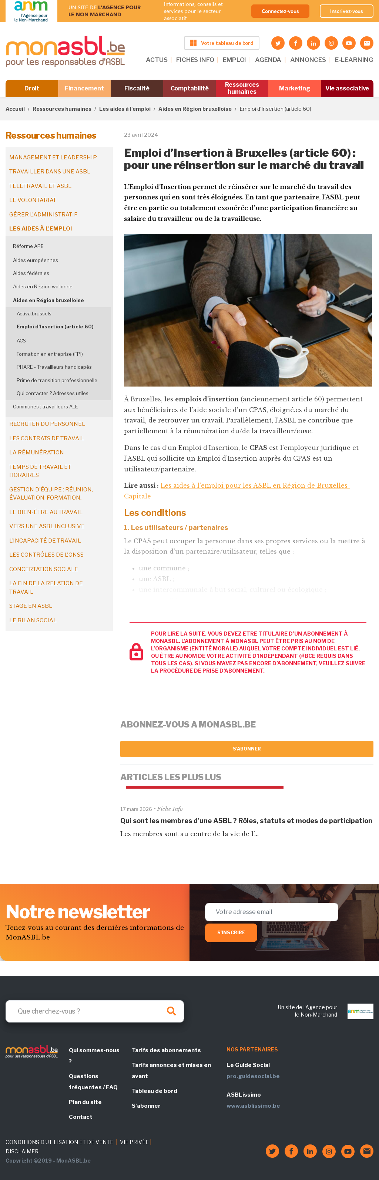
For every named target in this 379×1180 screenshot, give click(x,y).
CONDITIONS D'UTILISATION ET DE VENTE (59, 1142)
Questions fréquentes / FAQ (93, 1082)
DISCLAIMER (22, 1151)
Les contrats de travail (46, 438)
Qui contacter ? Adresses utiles (52, 393)
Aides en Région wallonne (43, 286)
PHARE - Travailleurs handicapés (54, 367)
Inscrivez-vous (346, 11)
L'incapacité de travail (45, 540)
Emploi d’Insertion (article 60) (55, 326)
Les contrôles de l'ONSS (46, 554)
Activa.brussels (34, 313)
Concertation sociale (43, 569)
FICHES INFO (195, 59)
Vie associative (347, 88)
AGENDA (268, 59)
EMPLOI (234, 59)
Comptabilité (190, 88)
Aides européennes (35, 260)
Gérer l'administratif (43, 214)
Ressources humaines (242, 88)
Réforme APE (28, 246)
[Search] (95, 1011)
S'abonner (247, 749)
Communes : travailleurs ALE (45, 407)
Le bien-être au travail (46, 512)
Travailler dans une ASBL (49, 171)
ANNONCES (308, 59)
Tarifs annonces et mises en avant (171, 1071)
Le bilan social (33, 620)
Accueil (15, 109)
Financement (84, 88)
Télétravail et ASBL (40, 186)
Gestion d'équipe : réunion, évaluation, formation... (51, 493)
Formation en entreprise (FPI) (50, 354)
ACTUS (156, 59)
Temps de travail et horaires (40, 471)
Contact (81, 1117)
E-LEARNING (354, 59)
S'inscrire (231, 932)
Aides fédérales (31, 273)
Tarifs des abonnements (166, 1050)
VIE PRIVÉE (134, 1142)
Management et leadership (53, 157)
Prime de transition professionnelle (57, 380)
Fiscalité (136, 88)
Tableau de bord (154, 1091)
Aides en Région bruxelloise (195, 109)
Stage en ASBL (30, 606)
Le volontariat (32, 200)
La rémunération (36, 452)
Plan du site (85, 1102)
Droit (32, 88)
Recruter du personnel (47, 424)
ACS (21, 341)
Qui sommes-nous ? (94, 1056)
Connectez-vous (280, 11)
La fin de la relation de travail (46, 587)
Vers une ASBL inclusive (47, 526)
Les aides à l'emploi (125, 109)
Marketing (294, 88)
